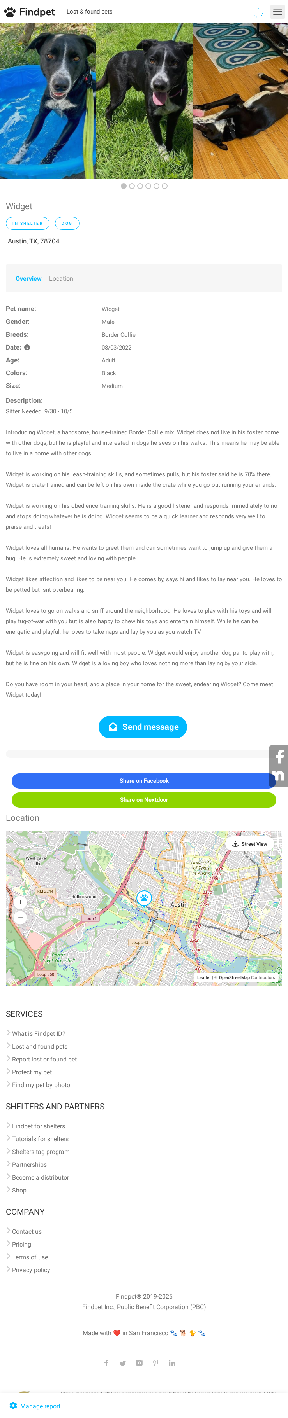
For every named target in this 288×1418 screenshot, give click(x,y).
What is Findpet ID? (38, 1033)
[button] (138, 890)
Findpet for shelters (38, 1126)
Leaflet (204, 977)
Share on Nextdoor (144, 799)
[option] (48, 101)
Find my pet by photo (41, 1085)
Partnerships (29, 1164)
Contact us (27, 1231)
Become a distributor (40, 1177)
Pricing (21, 1244)
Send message (143, 727)
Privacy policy (31, 1270)
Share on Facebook (144, 780)
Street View (254, 844)
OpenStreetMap (234, 977)
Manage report (34, 1406)
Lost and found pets (39, 1046)
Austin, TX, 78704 (34, 241)
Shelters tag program (41, 1152)
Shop (19, 1190)
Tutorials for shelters (40, 1139)
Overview (29, 278)
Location (61, 278)
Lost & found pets (90, 11)
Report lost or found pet (44, 1059)
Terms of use (30, 1257)
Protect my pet (32, 1072)
